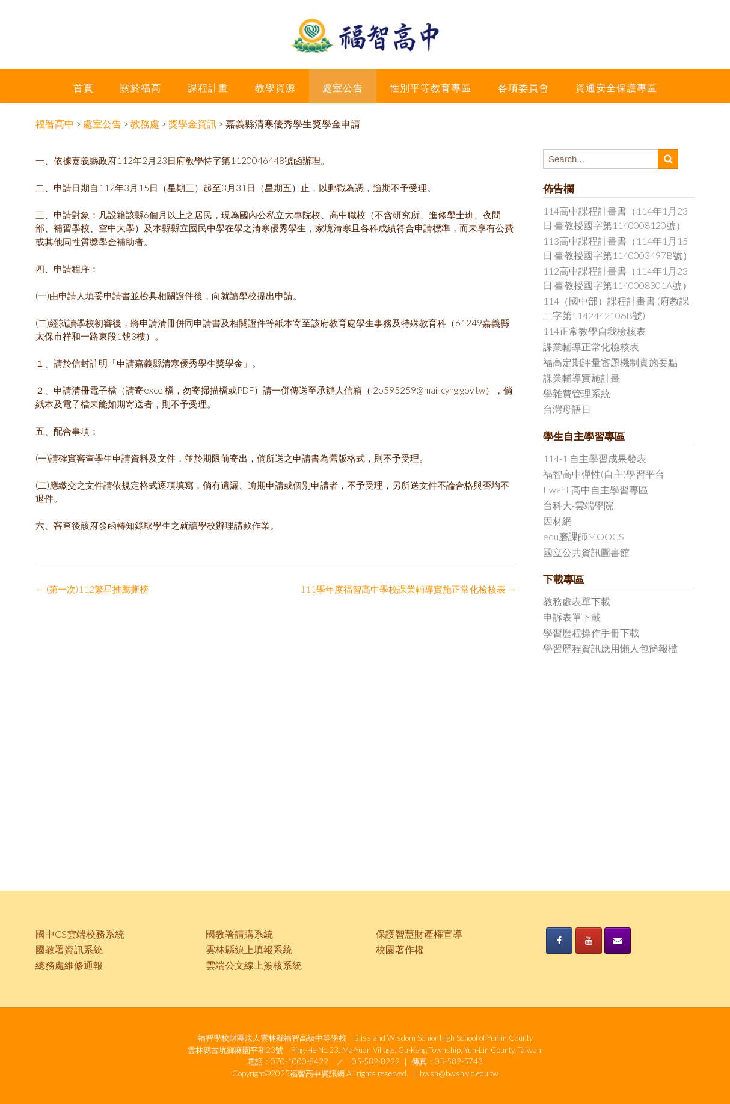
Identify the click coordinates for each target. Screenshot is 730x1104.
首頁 (83, 87)
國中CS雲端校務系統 (79, 933)
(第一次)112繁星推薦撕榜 (92, 589)
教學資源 (275, 87)
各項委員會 (523, 87)
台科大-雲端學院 (578, 505)
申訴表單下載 (572, 617)
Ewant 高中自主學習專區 (595, 489)
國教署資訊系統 (69, 949)
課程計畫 (208, 87)
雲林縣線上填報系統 (249, 949)
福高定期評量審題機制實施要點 (610, 362)
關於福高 (140, 87)
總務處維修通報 (69, 965)
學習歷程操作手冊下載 (591, 632)
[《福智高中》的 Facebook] (559, 940)
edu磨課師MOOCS (583, 536)
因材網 (557, 520)
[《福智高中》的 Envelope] (617, 940)
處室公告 (342, 87)
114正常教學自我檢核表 (594, 331)
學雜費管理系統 (576, 393)
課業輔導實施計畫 (581, 377)
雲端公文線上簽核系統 (254, 965)
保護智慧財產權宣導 (419, 933)
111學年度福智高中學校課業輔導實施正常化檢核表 (408, 589)
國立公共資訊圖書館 (586, 552)
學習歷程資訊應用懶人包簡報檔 (610, 648)
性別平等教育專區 (430, 87)
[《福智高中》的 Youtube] (588, 940)
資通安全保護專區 (616, 87)
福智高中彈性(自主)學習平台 (603, 474)
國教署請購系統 (239, 933)
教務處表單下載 (576, 601)
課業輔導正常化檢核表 (591, 346)
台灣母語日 (567, 409)
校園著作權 (400, 949)
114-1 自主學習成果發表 (594, 458)
